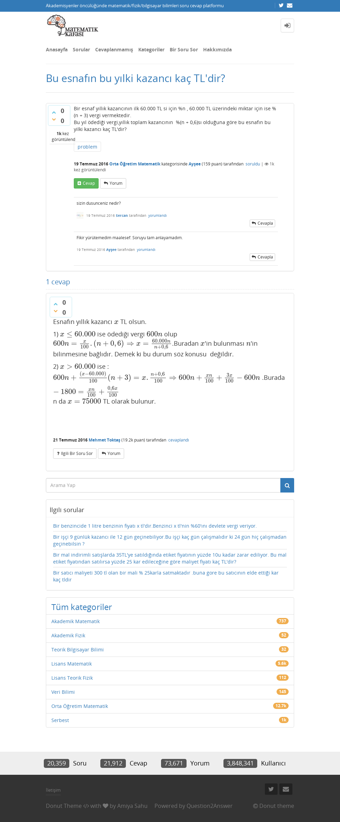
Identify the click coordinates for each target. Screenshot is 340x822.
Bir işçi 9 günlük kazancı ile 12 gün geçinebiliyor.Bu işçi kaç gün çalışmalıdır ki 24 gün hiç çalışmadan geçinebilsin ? (170, 540)
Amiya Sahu (132, 806)
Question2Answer (210, 806)
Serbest (60, 720)
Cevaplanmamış (114, 49)
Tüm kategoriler (81, 606)
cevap (89, 183)
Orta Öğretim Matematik (134, 164)
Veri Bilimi (63, 692)
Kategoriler (151, 49)
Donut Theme (64, 806)
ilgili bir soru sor (77, 453)
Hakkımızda (217, 49)
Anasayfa (57, 49)
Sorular (81, 49)
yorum (116, 183)
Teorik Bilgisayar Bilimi (77, 649)
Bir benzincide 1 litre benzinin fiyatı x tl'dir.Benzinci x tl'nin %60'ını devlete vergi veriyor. (155, 525)
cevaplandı (178, 440)
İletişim (53, 790)
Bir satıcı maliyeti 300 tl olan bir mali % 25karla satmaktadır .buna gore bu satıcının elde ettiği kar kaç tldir (166, 576)
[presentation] (116, 321)
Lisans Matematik (71, 663)
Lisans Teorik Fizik (72, 677)
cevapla (265, 223)
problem (87, 146)
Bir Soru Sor (184, 49)
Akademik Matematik (75, 621)
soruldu (253, 164)
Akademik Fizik (68, 635)
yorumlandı (157, 215)
